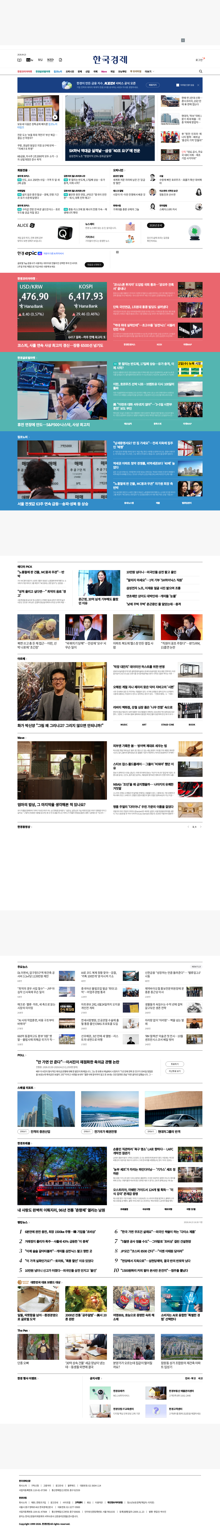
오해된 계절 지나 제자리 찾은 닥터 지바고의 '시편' (143, 687)
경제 (80, 71)
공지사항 (95, 1378)
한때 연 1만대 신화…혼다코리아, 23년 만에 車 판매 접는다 (192, 101)
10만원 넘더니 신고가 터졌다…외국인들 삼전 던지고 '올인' (61, 1270)
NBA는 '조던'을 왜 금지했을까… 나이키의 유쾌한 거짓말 (143, 786)
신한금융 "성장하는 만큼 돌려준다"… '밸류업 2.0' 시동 (173, 974)
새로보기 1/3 (196, 966)
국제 (95, 71)
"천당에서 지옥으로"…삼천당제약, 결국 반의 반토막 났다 (155, 1261)
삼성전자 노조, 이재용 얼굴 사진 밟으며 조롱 (153, 588)
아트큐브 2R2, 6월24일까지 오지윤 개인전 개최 (100, 1006)
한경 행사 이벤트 (26, 1378)
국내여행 (146, 1209)
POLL (20, 1055)
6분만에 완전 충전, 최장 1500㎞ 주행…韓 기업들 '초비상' (60, 1231)
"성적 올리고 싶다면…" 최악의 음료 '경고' (41, 593)
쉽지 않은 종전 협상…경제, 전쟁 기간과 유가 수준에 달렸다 (38, 196)
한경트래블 (23, 1143)
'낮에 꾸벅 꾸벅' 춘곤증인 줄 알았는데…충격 (153, 604)
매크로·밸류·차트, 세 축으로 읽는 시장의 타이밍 (36, 1006)
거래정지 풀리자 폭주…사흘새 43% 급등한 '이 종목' (57, 1241)
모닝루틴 (122, 71)
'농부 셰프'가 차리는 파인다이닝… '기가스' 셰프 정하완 (144, 1171)
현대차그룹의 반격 (162, 1131)
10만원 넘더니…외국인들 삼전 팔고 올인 (151, 572)
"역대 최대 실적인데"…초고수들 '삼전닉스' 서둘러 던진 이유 (144, 327)
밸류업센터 (186, 502)
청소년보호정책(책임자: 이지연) (140, 1502)
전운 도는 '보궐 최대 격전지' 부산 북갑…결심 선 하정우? (37, 136)
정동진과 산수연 (167, 194)
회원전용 (22, 170)
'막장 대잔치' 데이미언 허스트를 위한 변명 (138, 666)
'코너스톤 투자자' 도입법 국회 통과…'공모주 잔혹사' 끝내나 (143, 287)
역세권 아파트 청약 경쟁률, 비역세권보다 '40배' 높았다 (144, 465)
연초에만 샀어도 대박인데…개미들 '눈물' (151, 596)
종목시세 (157, 423)
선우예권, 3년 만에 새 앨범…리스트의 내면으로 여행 (99, 1038)
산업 (87, 71)
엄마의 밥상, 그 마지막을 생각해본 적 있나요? (51, 804)
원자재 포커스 (23, 176)
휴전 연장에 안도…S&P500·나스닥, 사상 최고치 (53, 424)
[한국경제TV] (29, 60)
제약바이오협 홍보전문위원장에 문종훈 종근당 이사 (164, 990)
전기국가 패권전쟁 (98, 1131)
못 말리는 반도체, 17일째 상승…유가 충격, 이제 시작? (84, 181)
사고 (200, 1378)
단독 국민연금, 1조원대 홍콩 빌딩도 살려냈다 (140, 307)
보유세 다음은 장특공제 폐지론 (37, 125)
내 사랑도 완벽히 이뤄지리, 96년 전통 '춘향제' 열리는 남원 (61, 1210)
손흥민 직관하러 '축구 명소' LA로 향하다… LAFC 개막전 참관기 (143, 1151)
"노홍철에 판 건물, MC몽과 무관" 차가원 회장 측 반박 (143, 486)
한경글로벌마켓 (43, 71)
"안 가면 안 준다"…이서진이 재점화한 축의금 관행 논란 (77, 1062)
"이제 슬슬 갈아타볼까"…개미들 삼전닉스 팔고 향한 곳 (58, 1251)
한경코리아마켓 (24, 71)
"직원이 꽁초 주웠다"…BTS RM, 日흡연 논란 (180, 645)
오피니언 (70, 71)
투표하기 (175, 1063)
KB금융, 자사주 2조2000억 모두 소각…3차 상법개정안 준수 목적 (37, 157)
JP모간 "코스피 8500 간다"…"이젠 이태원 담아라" (152, 1251)
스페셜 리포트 (25, 1088)
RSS (89, 1502)
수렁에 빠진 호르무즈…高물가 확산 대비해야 (180, 181)
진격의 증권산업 (33, 1131)
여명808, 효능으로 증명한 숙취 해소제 (133, 1317)
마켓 (187, 344)
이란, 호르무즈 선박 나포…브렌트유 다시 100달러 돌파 (143, 386)
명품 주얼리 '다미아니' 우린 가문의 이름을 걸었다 (143, 806)
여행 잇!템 (191, 1209)
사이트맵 (66, 1502)
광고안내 (59, 1485)
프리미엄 (137, 71)
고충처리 (47, 1485)
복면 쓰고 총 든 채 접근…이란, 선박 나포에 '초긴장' (37, 645)
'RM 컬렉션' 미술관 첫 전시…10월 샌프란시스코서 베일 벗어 (164, 1038)
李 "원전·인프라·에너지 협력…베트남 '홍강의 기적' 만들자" (192, 137)
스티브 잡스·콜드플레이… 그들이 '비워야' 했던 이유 (143, 766)
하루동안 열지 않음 (187, 85)
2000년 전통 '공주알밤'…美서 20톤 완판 (85, 1317)
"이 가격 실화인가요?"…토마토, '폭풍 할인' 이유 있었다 (59, 1261)
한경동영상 (23, 827)
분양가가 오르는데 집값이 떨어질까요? (132, 1365)
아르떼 (21, 659)
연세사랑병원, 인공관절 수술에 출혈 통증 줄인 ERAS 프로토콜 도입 (100, 1022)
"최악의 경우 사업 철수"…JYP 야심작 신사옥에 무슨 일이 (36, 990)
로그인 (199, 60)
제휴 (33, 1502)
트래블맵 (124, 1209)
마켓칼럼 (21, 190)
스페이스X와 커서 (168, 209)
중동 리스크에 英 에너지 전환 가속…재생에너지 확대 (85, 210)
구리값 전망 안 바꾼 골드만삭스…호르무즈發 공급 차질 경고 (38, 210)
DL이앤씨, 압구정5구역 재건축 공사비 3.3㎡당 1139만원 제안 (36, 974)
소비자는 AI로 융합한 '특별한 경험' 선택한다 (180, 1317)
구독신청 (35, 1485)
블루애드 (71, 1485)
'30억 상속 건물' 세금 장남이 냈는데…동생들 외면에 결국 (85, 1365)
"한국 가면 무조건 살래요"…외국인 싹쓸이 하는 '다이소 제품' (157, 1231)
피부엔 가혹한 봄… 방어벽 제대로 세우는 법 (140, 746)
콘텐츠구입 (41, 1502)
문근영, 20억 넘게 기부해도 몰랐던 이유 (98, 601)
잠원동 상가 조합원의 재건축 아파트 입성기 (181, 1365)
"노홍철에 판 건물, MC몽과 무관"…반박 (40, 574)
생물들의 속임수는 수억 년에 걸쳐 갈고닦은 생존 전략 (164, 1006)
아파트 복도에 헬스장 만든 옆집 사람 (133, 645)
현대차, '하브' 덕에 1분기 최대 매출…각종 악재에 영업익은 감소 (191, 120)
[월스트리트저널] (40, 60)
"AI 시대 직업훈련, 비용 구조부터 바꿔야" (35, 1022)
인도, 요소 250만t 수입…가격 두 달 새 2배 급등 (38, 181)
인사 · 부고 (190, 1378)
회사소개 (23, 1485)
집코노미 (58, 71)
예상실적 (128, 423)
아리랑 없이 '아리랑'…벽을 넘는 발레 (164, 1022)
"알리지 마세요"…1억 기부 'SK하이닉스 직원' (154, 580)
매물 (158, 502)
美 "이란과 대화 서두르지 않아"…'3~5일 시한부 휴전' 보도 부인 (142, 406)
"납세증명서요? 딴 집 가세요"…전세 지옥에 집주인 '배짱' (143, 445)
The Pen (22, 1330)
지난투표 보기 (175, 1071)
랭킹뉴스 (22, 1222)
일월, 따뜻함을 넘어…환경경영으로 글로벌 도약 (37, 1317)
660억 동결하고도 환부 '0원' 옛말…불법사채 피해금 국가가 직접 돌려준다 (35, 1039)
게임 (112, 71)
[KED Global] (50, 60)
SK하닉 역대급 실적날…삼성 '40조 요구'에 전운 (104, 150)
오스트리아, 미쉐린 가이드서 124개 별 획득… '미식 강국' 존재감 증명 (143, 1191)
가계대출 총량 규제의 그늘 (126, 209)
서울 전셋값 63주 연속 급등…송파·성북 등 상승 (52, 503)
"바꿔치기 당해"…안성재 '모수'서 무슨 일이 (85, 645)
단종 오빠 (23, 1363)
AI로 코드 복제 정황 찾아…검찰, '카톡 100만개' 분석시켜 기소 (99, 974)
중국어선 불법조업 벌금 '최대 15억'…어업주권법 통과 (99, 990)
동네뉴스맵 (129, 502)
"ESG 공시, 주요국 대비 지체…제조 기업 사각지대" (192, 155)
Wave (104, 71)
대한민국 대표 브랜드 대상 (45, 1282)
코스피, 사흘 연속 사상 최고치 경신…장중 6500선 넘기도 (60, 345)
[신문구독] (60, 60)
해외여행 (168, 1209)
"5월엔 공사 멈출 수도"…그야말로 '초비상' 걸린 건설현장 (155, 1241)
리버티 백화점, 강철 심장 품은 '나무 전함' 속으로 (142, 707)
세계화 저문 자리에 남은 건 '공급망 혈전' (129, 181)
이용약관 (99, 1502)
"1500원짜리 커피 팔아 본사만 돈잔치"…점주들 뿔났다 (154, 1270)
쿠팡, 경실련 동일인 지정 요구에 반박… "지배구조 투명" (36, 147)
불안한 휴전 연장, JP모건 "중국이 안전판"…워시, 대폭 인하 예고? (85, 196)
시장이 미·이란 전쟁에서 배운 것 (129, 194)
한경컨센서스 (129, 344)
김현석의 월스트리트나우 (74, 176)
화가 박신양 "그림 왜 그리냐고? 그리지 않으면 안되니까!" (60, 725)
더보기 (148, 71)
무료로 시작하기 (94, 264)
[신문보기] (19, 60)
